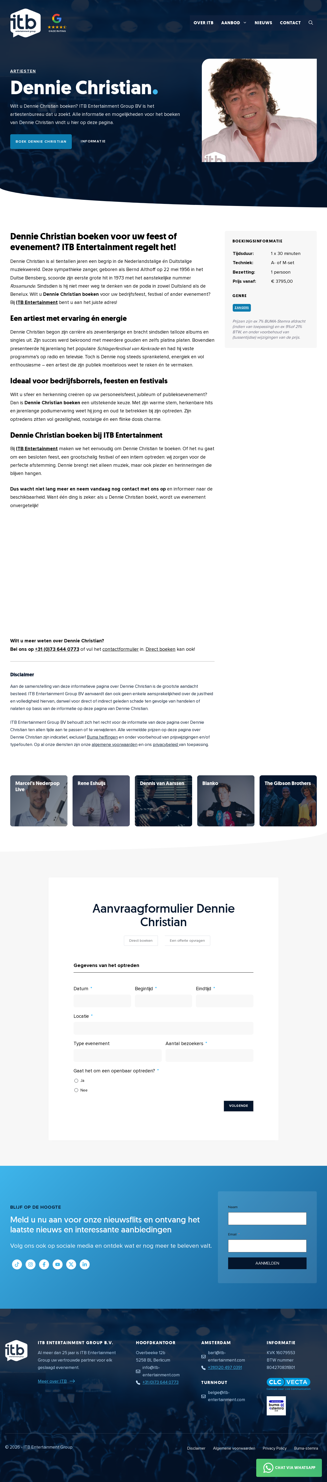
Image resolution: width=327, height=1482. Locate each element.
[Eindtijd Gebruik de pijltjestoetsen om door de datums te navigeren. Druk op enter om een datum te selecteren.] (224, 1001)
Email (232, 1234)
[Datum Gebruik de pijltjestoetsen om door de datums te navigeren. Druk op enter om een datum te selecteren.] (102, 1001)
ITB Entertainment (37, 302)
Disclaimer (196, 1448)
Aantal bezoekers (184, 1044)
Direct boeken (161, 649)
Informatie (93, 141)
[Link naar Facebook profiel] (44, 1264)
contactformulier (120, 649)
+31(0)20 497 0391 (225, 1367)
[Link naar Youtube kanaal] (58, 1264)
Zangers (242, 307)
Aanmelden (267, 1263)
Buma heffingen (102, 737)
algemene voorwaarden (114, 744)
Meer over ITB (52, 1381)
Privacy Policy (275, 1448)
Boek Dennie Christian (41, 141)
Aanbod (236, 23)
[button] (311, 23)
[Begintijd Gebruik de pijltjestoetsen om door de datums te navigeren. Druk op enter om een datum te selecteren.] (163, 1001)
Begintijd (144, 989)
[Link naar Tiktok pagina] (17, 1264)
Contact (290, 23)
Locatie (81, 1016)
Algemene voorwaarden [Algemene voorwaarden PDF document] (234, 1448)
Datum (81, 989)
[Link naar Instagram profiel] (31, 1264)
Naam (233, 1207)
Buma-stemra (306, 1448)
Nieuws (263, 23)
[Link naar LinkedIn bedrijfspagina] (85, 1264)
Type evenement (92, 1044)
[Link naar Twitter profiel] (71, 1264)
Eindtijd (203, 989)
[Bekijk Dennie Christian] (38, 800)
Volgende (238, 1106)
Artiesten (23, 71)
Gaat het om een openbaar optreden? (114, 1071)
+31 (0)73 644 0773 (57, 649)
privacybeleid (166, 744)
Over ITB (204, 23)
